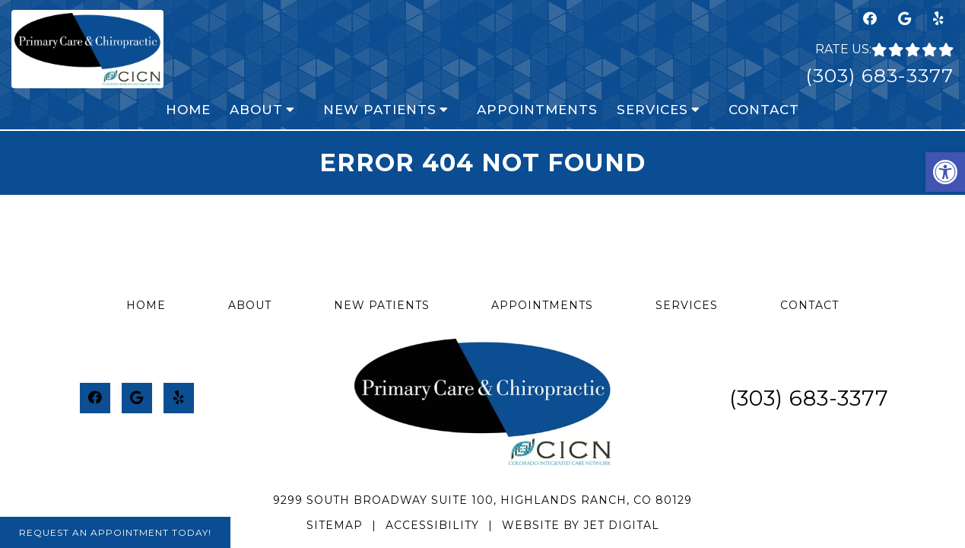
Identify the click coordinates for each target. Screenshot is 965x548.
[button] (945, 172)
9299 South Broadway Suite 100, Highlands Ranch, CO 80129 (482, 500)
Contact (764, 109)
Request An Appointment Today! (115, 532)
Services (652, 109)
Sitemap (334, 525)
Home (188, 109)
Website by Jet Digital (580, 525)
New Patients (379, 109)
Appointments (537, 109)
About (256, 109)
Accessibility (432, 525)
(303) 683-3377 (879, 75)
